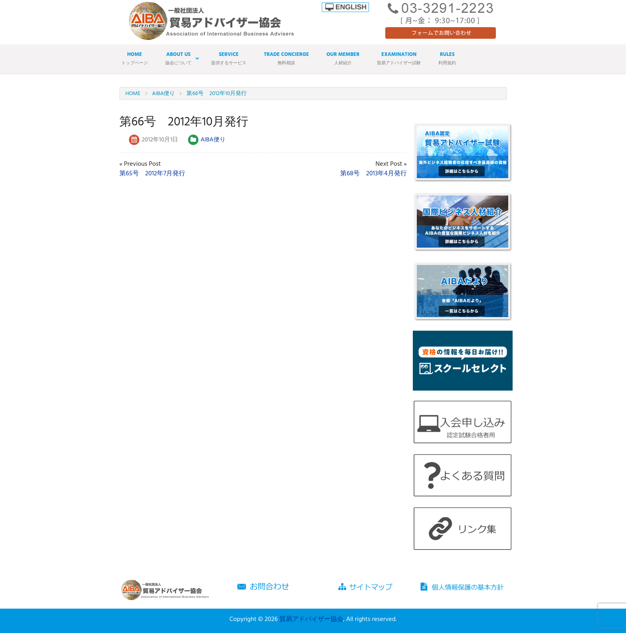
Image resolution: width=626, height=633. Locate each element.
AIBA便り (212, 140)
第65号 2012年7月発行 (152, 174)
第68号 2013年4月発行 (373, 174)
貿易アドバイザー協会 (311, 619)
